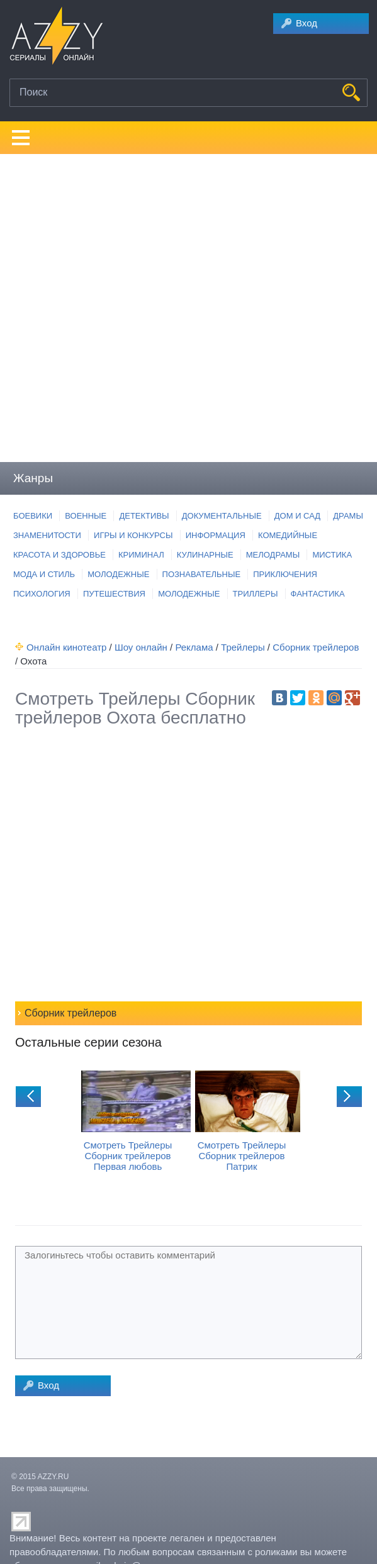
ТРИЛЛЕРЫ (255, 593)
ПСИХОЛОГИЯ (41, 593)
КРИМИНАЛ (141, 554)
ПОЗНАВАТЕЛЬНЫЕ (201, 574)
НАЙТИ (351, 92)
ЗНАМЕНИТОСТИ (47, 535)
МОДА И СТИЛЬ (44, 574)
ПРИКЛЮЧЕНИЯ (285, 574)
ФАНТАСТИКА (318, 593)
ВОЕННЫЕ (85, 515)
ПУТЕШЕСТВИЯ (114, 593)
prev (28, 1096)
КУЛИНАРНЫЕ (205, 554)
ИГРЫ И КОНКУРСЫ (133, 535)
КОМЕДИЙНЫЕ (287, 535)
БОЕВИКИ (32, 515)
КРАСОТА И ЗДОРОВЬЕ (59, 554)
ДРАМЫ (348, 515)
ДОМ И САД (297, 515)
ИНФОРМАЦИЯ (215, 535)
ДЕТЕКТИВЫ (144, 515)
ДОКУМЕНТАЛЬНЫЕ (222, 515)
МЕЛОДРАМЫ (273, 554)
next (349, 1096)
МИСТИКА (332, 554)
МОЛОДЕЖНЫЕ (118, 574)
